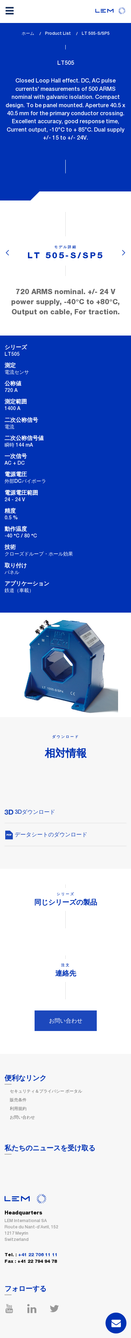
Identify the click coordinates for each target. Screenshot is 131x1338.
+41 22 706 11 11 (38, 1255)
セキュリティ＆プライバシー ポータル (46, 1091)
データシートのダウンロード (46, 834)
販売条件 (18, 1100)
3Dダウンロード (30, 812)
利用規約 (18, 1109)
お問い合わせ (65, 1020)
